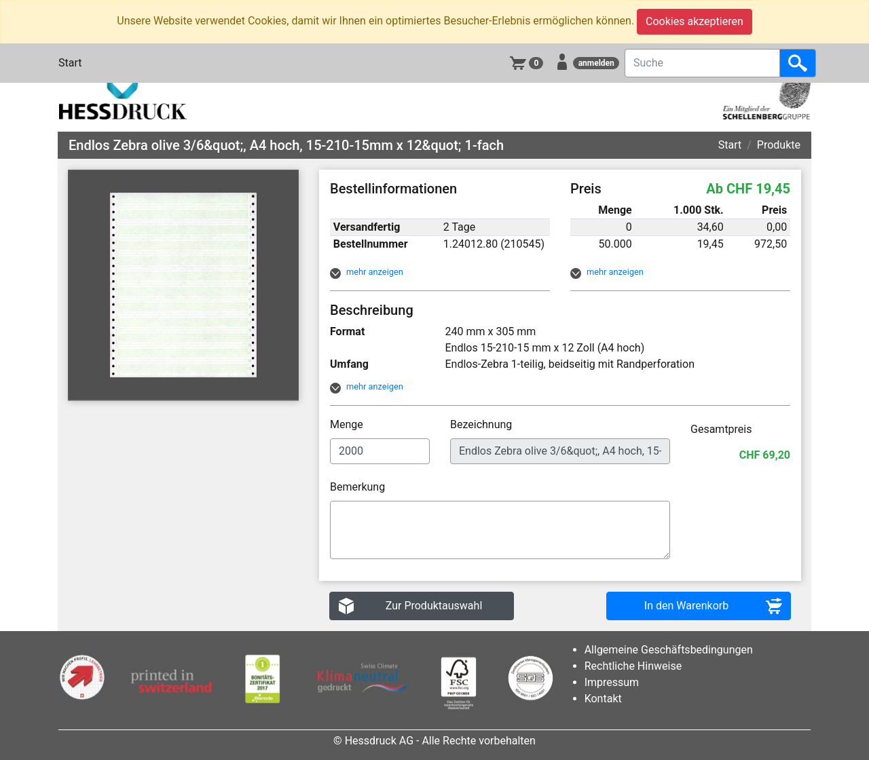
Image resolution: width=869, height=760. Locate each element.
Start (69, 62)
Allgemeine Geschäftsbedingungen (669, 649)
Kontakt (603, 698)
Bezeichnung (482, 424)
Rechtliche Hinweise (633, 666)
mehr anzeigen (374, 272)
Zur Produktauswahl (434, 605)
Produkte (778, 144)
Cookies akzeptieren (694, 21)
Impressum (612, 682)
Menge (348, 424)
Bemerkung (359, 486)
